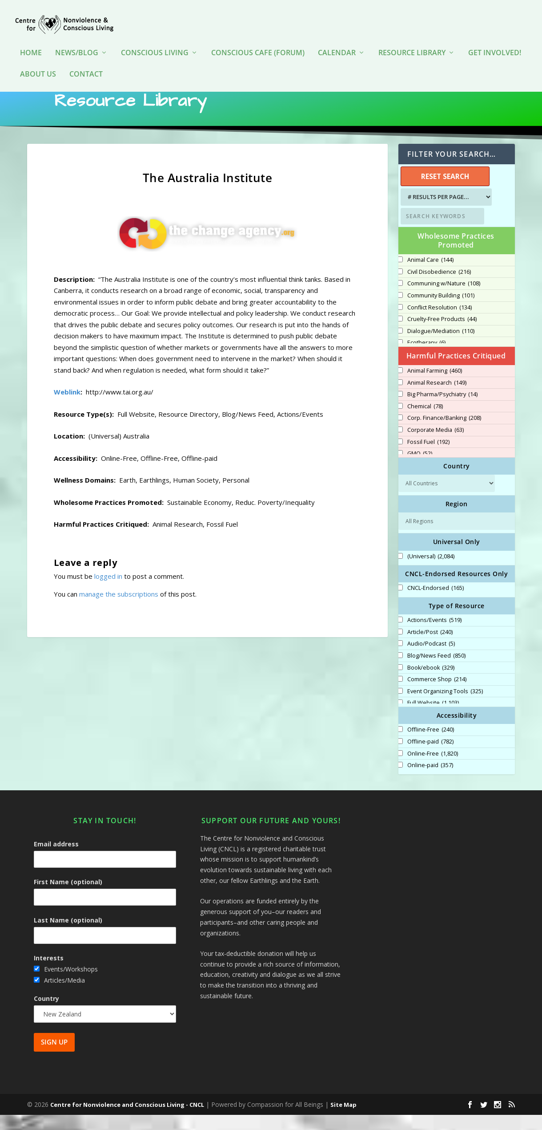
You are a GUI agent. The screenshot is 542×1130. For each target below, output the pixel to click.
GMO (419, 468)
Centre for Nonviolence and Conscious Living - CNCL (127, 1120)
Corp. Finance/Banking (444, 433)
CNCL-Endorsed (435, 603)
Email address (56, 859)
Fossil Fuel (428, 457)
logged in (108, 590)
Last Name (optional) (68, 935)
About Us (38, 61)
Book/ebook (430, 683)
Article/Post (430, 647)
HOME (31, 40)
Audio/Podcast (431, 659)
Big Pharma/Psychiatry (442, 409)
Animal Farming (434, 386)
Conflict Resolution (439, 322)
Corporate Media (435, 445)
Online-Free (432, 768)
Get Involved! (494, 40)
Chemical (425, 421)
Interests (49, 973)
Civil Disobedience (439, 287)
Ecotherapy (426, 358)
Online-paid (430, 780)
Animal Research (436, 398)
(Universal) (430, 571)
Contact (86, 61)
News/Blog (76, 40)
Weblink (67, 406)
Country (46, 1013)
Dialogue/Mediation (440, 346)
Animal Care (430, 275)
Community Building (440, 310)
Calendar (337, 40)
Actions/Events (434, 635)
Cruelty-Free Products (442, 334)
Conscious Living (155, 40)
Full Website (433, 718)
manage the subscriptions (118, 608)
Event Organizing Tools (445, 706)
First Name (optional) (68, 897)
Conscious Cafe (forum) (258, 40)
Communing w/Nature (443, 298)
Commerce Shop (436, 694)
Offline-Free (430, 744)
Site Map (343, 1120)
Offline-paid (430, 756)
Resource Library (412, 40)
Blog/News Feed (436, 671)
